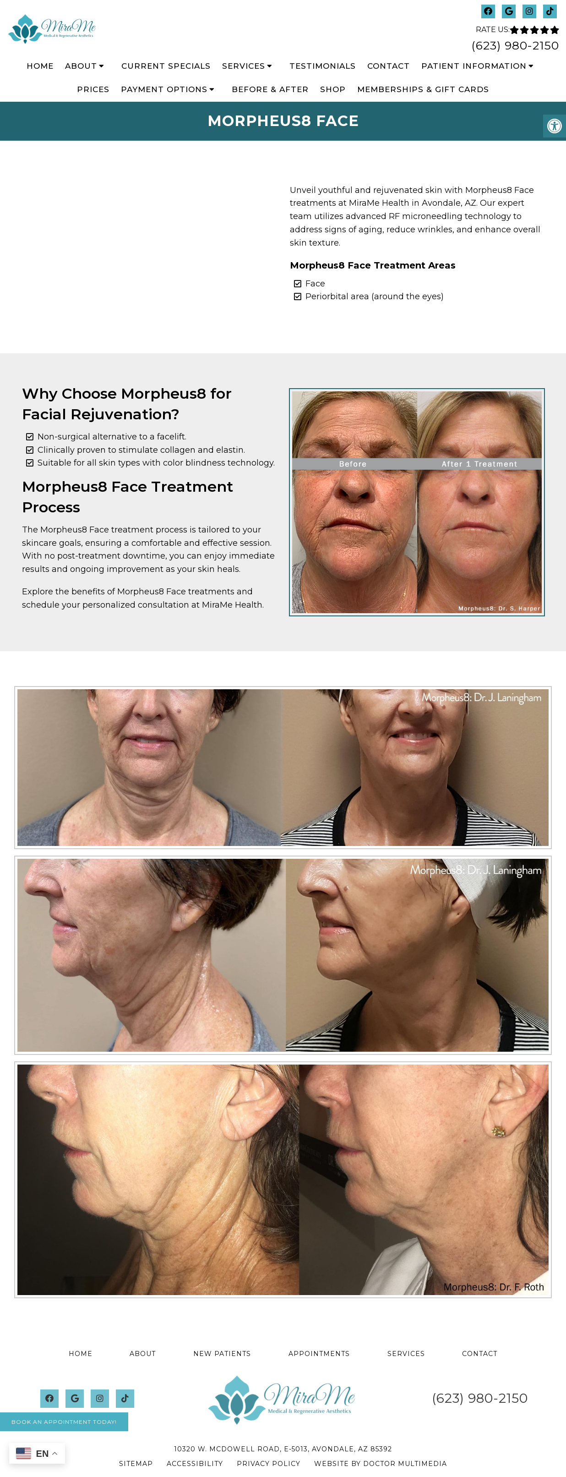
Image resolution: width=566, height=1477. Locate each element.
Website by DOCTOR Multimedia (380, 1464)
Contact (388, 66)
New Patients (222, 1354)
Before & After (270, 89)
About (81, 66)
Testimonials (322, 66)
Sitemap (136, 1464)
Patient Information (474, 66)
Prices (93, 89)
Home (40, 66)
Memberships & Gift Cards (423, 89)
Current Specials (166, 66)
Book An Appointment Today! (64, 1421)
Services (243, 66)
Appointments (319, 1354)
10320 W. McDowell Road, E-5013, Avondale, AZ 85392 (283, 1449)
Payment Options (164, 89)
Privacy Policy (268, 1464)
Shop (333, 89)
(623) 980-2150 (515, 45)
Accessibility (195, 1464)
